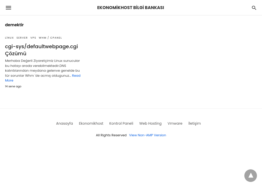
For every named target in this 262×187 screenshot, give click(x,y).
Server (22, 38)
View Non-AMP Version (147, 135)
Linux (9, 38)
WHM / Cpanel (50, 38)
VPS (33, 38)
